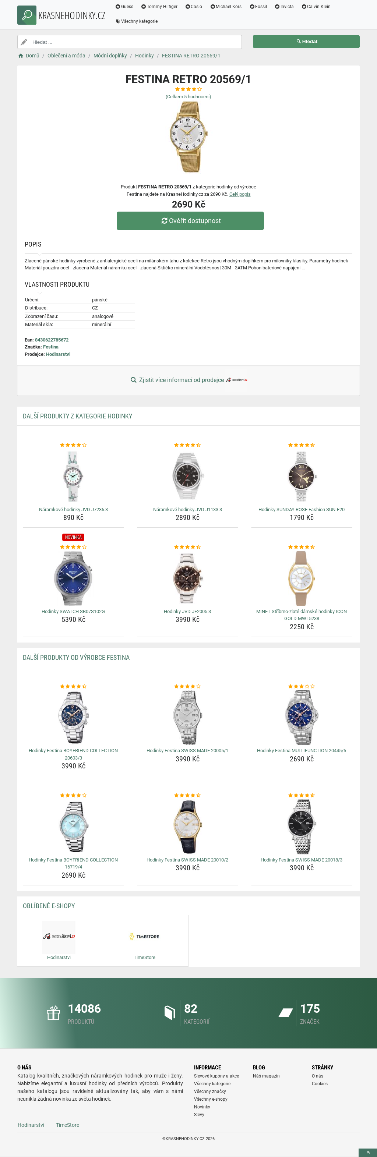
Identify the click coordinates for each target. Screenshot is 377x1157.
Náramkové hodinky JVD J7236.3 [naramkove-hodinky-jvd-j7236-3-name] (73, 509)
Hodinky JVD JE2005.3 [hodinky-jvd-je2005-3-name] (187, 611)
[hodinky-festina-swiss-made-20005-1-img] (187, 717)
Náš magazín (266, 1076)
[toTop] (368, 1153)
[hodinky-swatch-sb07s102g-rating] (73, 547)
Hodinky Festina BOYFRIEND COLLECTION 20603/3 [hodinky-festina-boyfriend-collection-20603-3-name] (73, 754)
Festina (51, 347)
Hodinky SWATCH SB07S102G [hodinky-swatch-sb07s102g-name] (73, 611)
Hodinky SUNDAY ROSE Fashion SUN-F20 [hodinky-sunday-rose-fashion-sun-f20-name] (301, 509)
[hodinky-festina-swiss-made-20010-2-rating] (187, 795)
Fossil (258, 6)
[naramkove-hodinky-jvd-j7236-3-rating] (73, 445)
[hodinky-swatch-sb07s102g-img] (73, 578)
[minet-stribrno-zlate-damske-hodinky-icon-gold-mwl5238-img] (301, 578)
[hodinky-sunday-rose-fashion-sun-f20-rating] (301, 445)
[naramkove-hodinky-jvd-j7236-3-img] (73, 476)
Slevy (199, 1114)
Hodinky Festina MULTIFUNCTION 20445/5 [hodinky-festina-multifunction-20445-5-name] (301, 750)
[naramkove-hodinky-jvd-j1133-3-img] (187, 476)
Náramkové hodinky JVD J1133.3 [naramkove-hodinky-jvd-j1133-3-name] (187, 509)
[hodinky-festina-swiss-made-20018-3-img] (301, 827)
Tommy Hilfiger (159, 6)
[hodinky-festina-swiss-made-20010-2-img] (187, 827)
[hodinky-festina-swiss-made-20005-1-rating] (187, 686)
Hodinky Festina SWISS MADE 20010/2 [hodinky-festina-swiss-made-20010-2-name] (187, 860)
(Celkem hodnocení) (188, 96)
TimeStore (67, 1125)
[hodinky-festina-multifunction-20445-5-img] (301, 717)
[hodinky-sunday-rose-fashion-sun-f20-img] (301, 476)
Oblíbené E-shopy (49, 906)
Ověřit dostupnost (190, 221)
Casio (193, 6)
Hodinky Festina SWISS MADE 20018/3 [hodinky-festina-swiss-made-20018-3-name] (301, 860)
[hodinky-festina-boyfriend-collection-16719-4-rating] (73, 795)
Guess (124, 6)
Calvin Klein (316, 6)
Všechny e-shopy (211, 1099)
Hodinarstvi (58, 354)
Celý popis (240, 194)
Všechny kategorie (136, 21)
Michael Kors (225, 6)
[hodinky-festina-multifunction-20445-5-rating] (301, 686)
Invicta (284, 6)
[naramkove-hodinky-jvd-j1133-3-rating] (187, 445)
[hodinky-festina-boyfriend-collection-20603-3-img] (73, 717)
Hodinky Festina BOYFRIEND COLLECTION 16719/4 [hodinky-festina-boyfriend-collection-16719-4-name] (73, 863)
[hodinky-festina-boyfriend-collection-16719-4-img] (73, 827)
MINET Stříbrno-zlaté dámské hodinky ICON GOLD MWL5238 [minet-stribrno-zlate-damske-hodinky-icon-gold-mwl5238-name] (301, 615)
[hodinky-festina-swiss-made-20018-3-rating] (301, 795)
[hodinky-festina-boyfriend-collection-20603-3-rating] (73, 686)
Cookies (320, 1083)
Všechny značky (210, 1091)
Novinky (202, 1107)
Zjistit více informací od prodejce (188, 380)
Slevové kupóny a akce (216, 1076)
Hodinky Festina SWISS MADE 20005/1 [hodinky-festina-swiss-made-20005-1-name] (187, 750)
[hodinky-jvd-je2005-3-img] (187, 578)
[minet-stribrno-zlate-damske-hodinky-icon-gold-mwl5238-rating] (301, 547)
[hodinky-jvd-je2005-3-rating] (187, 547)
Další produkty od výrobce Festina (76, 657)
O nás (317, 1076)
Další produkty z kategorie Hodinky (77, 416)
